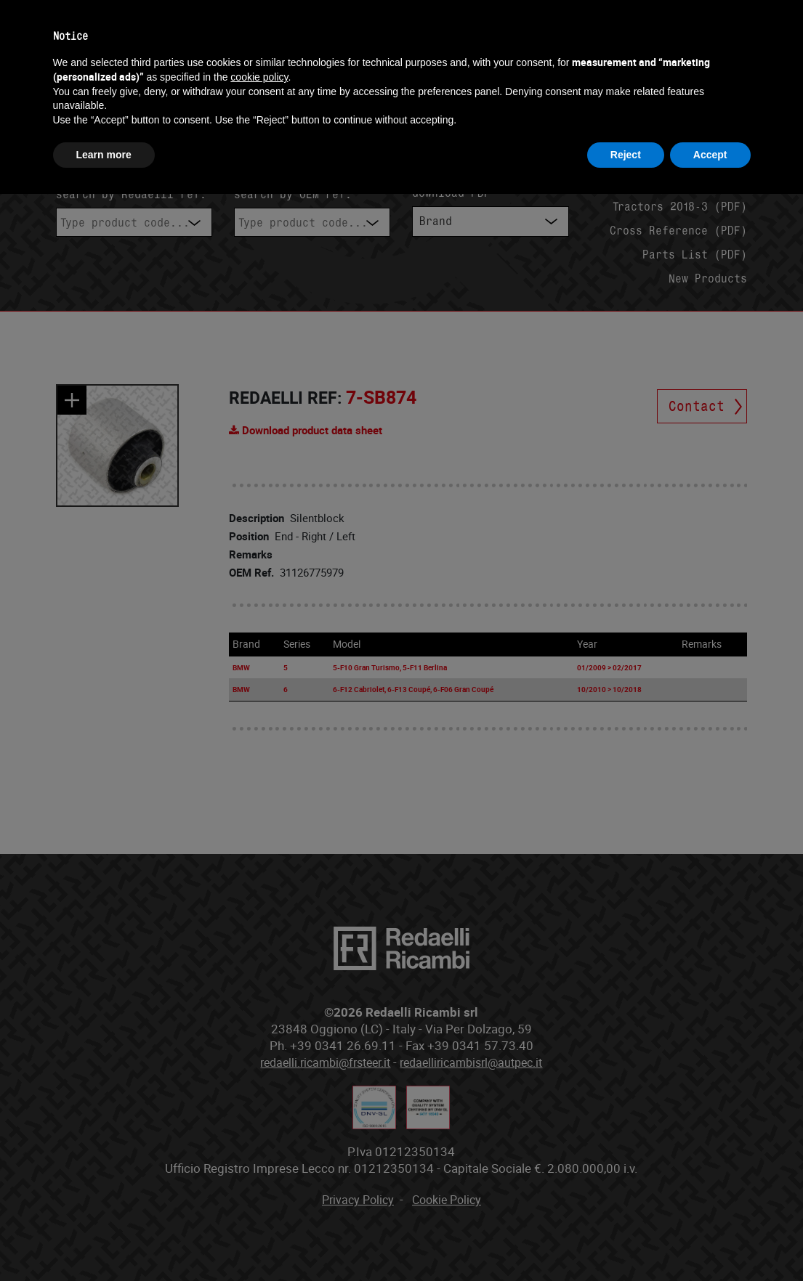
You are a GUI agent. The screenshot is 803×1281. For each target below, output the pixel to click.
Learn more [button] (104, 154)
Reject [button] (625, 154)
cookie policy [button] (259, 77)
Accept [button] (710, 154)
